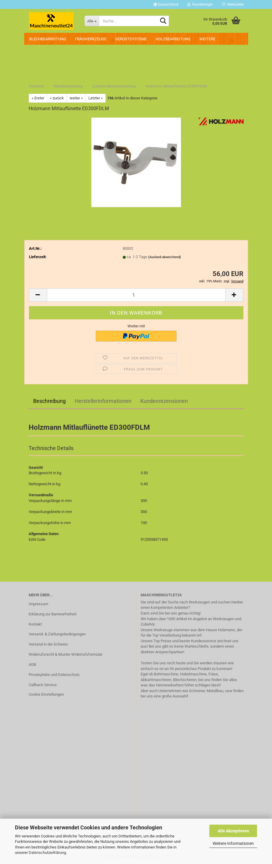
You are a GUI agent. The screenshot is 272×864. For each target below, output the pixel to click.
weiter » (76, 98)
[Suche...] (91, 21)
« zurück (57, 98)
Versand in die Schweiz (48, 644)
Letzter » (95, 98)
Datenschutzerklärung (47, 852)
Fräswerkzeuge (90, 39)
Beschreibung (49, 401)
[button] (166, 4)
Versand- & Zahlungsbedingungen (57, 634)
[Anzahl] (136, 295)
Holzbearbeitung (173, 39)
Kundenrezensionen (164, 401)
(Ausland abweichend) (164, 257)
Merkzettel (233, 4)
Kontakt (35, 624)
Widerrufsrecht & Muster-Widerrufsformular (65, 654)
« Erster (38, 98)
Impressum (38, 604)
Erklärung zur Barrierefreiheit (52, 614)
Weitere (207, 39)
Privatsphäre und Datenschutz (54, 674)
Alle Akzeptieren (233, 830)
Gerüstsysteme (131, 39)
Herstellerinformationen (103, 401)
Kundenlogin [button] (200, 4)
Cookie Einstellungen (46, 694)
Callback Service (43, 685)
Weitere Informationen (233, 843)
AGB (32, 664)
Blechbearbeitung (47, 39)
